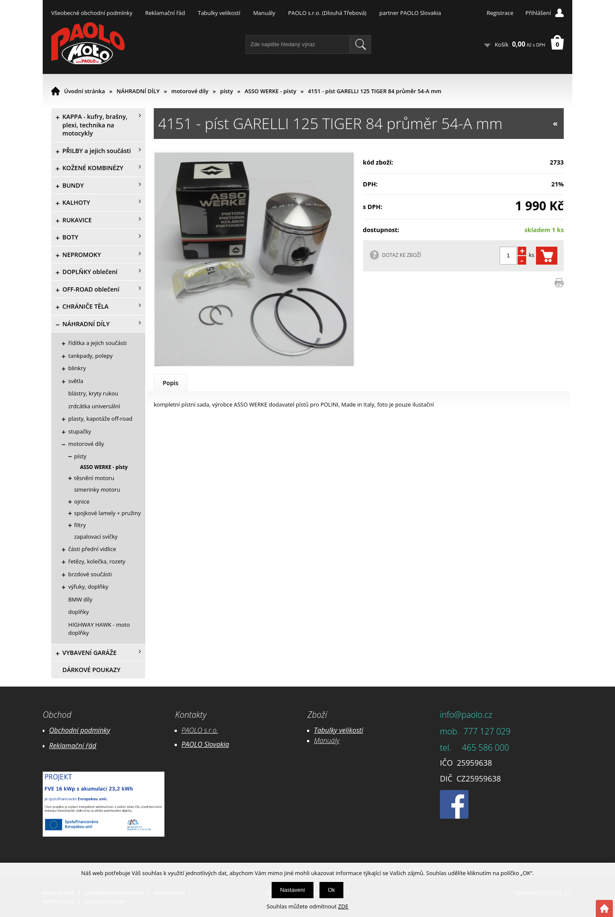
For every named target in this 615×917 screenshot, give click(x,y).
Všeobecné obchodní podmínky (91, 13)
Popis (171, 383)
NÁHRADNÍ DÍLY (138, 91)
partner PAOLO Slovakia (410, 13)
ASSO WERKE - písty (270, 91)
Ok (331, 890)
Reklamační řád (165, 13)
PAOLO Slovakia (205, 744)
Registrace (499, 13)
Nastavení (292, 890)
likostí (354, 730)
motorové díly (189, 91)
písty (226, 91)
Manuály (264, 13)
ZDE (343, 906)
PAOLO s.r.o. (200, 730)
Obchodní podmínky (79, 730)
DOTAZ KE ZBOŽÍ (401, 254)
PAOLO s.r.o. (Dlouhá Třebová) (327, 13)
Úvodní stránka (84, 91)
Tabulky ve (330, 730)
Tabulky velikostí (219, 13)
